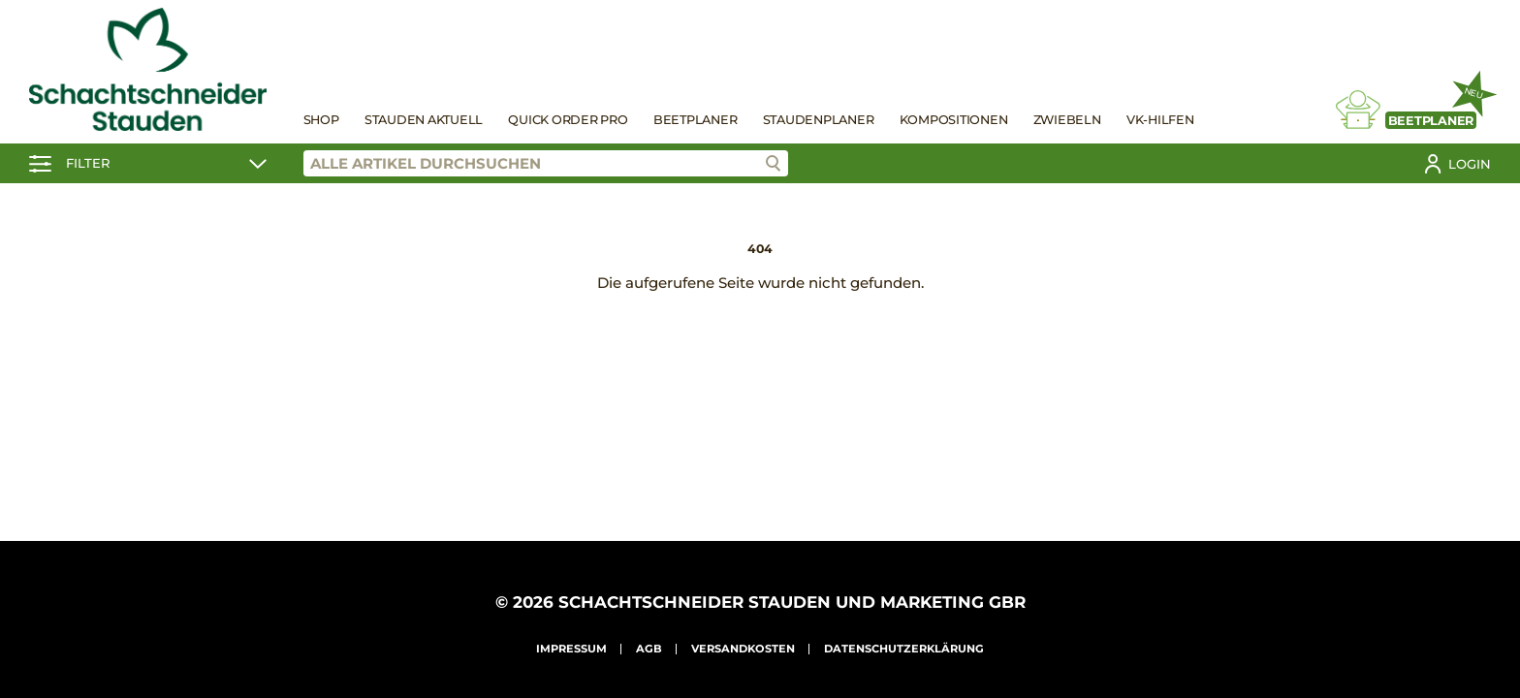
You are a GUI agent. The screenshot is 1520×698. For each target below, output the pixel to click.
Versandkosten (743, 648)
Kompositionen (954, 119)
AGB (649, 648)
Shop (321, 119)
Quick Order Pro (567, 119)
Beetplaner (695, 119)
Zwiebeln (1067, 119)
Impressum (571, 648)
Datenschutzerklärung (904, 648)
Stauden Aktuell (423, 119)
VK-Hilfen (1160, 119)
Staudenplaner (818, 119)
